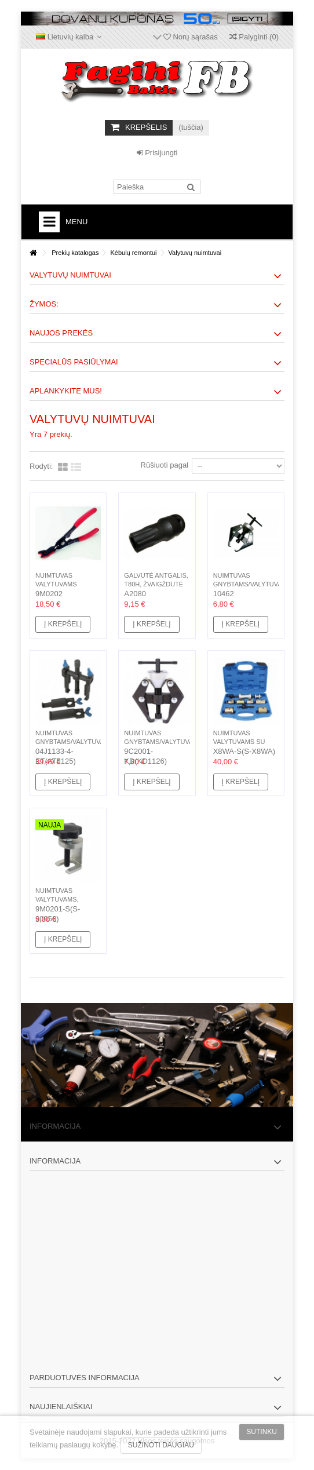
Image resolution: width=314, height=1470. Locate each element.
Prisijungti (157, 152)
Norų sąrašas (190, 36)
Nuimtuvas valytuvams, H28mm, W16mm (60, 899)
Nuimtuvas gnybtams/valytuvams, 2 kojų (253, 584)
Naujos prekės (61, 333)
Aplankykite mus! (66, 390)
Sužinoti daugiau (161, 1445)
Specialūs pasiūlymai (74, 362)
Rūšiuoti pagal (164, 465)
